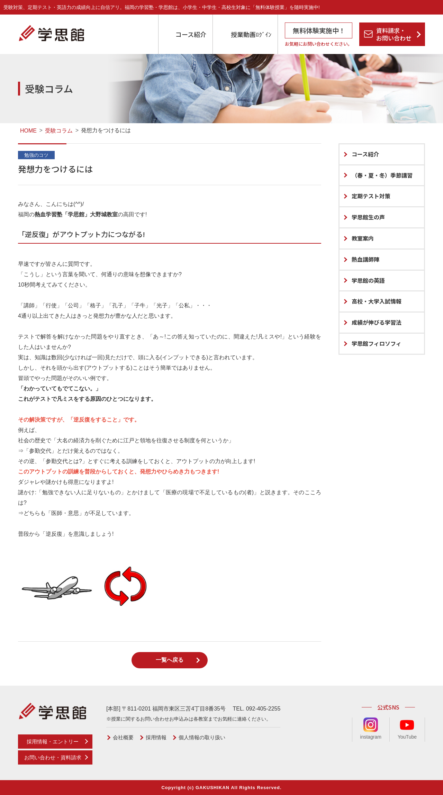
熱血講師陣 (365, 259)
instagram (370, 728)
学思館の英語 (368, 280)
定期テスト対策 (371, 196)
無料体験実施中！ (319, 30)
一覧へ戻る (169, 660)
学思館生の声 (368, 217)
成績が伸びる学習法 (376, 322)
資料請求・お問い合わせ (394, 34)
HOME (29, 131)
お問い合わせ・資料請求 (52, 757)
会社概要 (123, 737)
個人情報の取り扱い (202, 737)
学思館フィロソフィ (376, 343)
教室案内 (363, 238)
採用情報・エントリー (53, 741)
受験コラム (59, 131)
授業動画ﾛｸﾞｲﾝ (251, 34)
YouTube (407, 728)
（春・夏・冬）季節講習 (382, 175)
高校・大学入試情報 (376, 301)
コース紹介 (190, 34)
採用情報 (156, 737)
